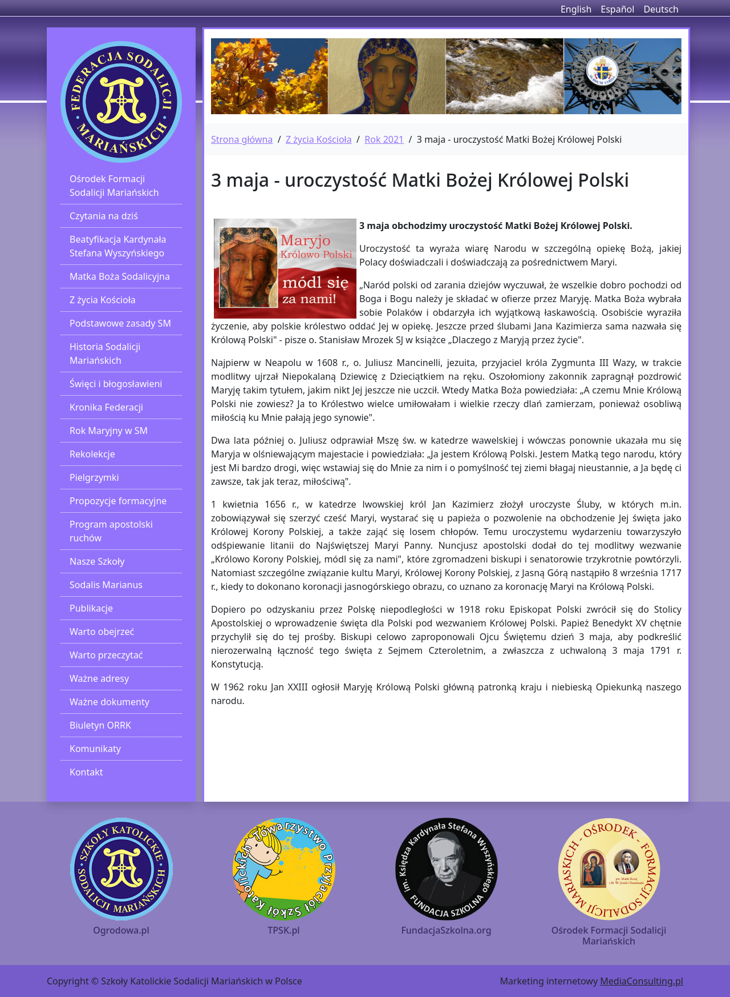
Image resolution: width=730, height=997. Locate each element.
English (576, 9)
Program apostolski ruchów (111, 531)
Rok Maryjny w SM (109, 430)
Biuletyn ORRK (100, 725)
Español (617, 9)
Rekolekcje (92, 454)
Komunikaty (95, 748)
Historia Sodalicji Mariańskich (105, 353)
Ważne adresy (99, 678)
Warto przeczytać (106, 655)
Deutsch (661, 9)
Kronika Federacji (106, 407)
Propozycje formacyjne (118, 501)
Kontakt (86, 772)
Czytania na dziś (104, 216)
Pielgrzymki (94, 477)
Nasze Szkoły (97, 561)
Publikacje (91, 608)
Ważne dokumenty (109, 702)
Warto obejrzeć (102, 631)
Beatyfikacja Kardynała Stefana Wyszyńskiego (118, 246)
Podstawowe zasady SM (120, 323)
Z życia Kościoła (103, 300)
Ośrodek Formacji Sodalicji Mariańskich (114, 185)
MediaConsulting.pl (641, 981)
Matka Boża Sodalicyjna (120, 276)
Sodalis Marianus (106, 584)
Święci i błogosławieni (116, 383)
